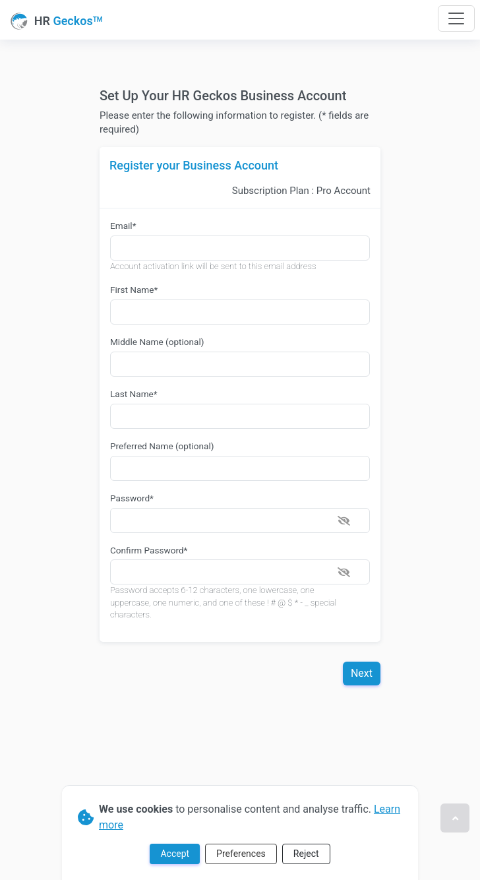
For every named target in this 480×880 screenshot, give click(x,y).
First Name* (134, 289)
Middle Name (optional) (157, 341)
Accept (174, 853)
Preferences (241, 853)
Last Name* (134, 394)
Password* (132, 498)
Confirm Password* (148, 550)
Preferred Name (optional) (162, 446)
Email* (123, 225)
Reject (306, 853)
